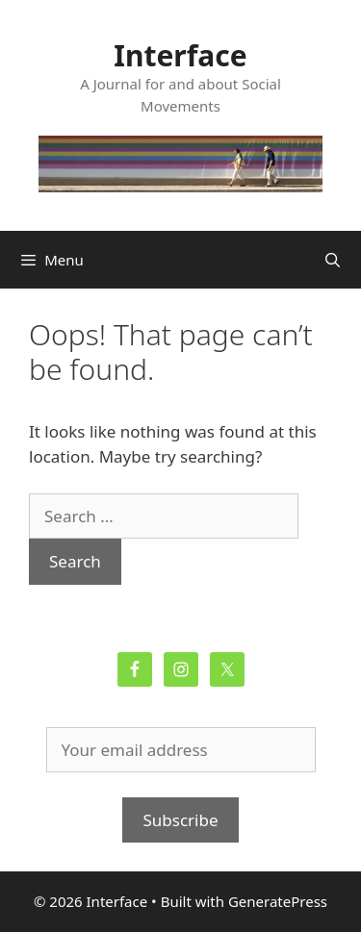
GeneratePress (277, 901)
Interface (180, 55)
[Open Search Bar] (332, 260)
